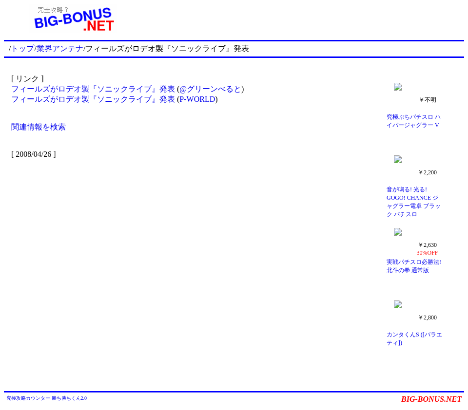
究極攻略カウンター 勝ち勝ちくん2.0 (46, 398)
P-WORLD (197, 99)
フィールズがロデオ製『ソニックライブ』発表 (93, 89)
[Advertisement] (303, 18)
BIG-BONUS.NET (431, 399)
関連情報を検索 (38, 127)
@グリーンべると (210, 89)
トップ (22, 48)
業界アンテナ (60, 48)
